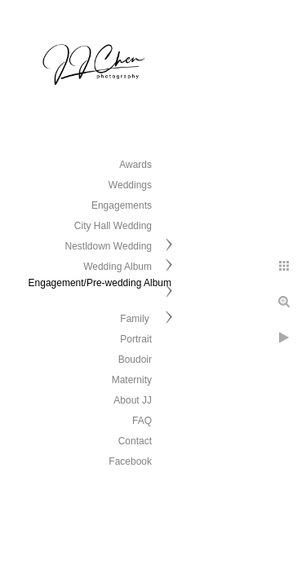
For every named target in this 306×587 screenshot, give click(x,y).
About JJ (132, 400)
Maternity (132, 380)
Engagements (121, 205)
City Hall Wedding (113, 226)
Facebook (130, 461)
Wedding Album (117, 266)
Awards (135, 164)
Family (136, 318)
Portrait (136, 339)
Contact (135, 441)
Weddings (130, 185)
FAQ (142, 420)
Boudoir (135, 359)
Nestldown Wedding (108, 246)
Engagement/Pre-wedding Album (100, 283)
